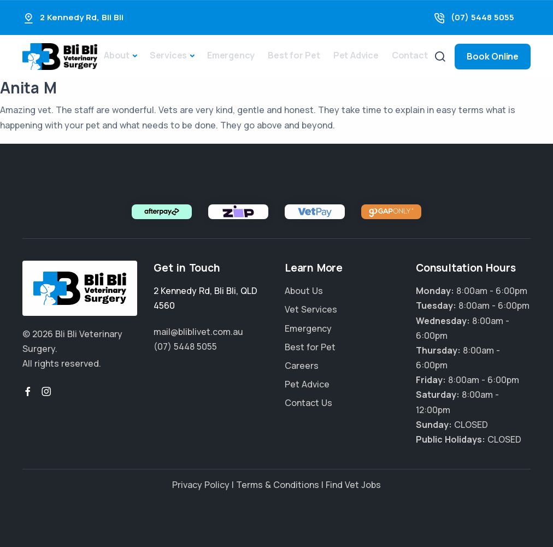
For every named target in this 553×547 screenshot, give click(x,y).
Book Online (493, 56)
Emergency (231, 55)
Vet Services (311, 309)
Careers (302, 366)
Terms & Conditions (277, 485)
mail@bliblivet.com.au (198, 332)
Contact (410, 55)
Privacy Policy (201, 485)
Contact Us (308, 403)
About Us (304, 291)
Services (168, 55)
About (117, 55)
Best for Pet (294, 55)
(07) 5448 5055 (482, 17)
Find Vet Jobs (353, 485)
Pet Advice (356, 55)
